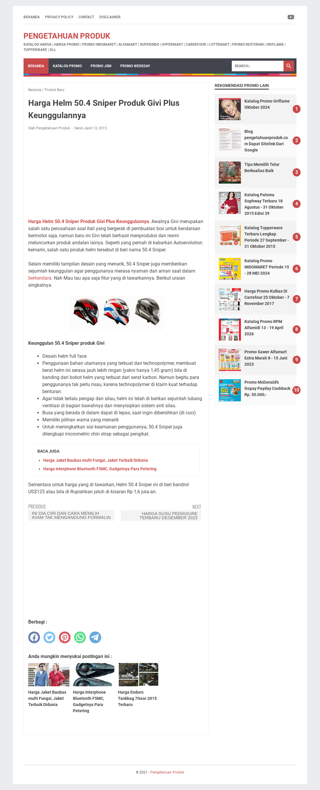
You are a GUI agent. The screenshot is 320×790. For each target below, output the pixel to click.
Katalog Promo (67, 66)
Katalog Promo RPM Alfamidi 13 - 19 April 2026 (264, 327)
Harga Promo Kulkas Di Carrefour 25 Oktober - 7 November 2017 (266, 297)
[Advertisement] (116, 174)
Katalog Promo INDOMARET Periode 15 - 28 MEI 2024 (266, 267)
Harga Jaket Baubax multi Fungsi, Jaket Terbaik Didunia (95, 460)
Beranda (32, 17)
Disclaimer (110, 17)
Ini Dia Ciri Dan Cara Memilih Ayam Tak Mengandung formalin (71, 515)
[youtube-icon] (291, 17)
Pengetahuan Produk (67, 36)
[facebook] (34, 637)
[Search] (258, 66)
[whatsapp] (80, 637)
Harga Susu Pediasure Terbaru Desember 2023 (168, 515)
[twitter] (49, 637)
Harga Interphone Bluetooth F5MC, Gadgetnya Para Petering (99, 468)
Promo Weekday (135, 66)
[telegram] (95, 637)
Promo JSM (101, 66)
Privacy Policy (59, 17)
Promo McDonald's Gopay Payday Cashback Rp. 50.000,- (267, 388)
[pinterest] (65, 637)
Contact (86, 17)
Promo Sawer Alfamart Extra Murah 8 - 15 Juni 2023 (265, 358)
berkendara (39, 278)
